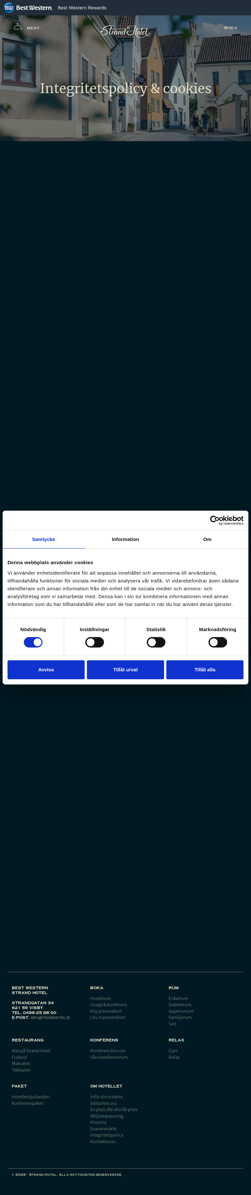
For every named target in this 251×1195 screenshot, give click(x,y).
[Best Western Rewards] (82, 7)
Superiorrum (181, 1011)
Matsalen (21, 1063)
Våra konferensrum (109, 1057)
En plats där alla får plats (114, 1109)
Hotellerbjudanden (31, 1097)
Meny (27, 27)
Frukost (19, 1057)
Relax (174, 1057)
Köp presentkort (106, 1011)
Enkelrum (178, 998)
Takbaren (21, 1070)
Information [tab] (125, 539)
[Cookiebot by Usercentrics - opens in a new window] (214, 520)
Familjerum (180, 1017)
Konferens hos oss (108, 1051)
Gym (173, 1051)
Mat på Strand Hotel (31, 1051)
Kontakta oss (102, 1141)
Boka (230, 27)
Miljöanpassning (107, 1116)
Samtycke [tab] (43, 539)
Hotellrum (100, 998)
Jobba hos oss (103, 1103)
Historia (98, 1122)
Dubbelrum (180, 1004)
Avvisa (46, 669)
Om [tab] (207, 539)
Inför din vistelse (106, 1097)
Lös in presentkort (108, 1017)
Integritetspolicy (106, 1135)
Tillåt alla (204, 669)
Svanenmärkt (103, 1129)
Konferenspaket (27, 1103)
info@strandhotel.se (50, 1018)
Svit (172, 1024)
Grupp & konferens (108, 1004)
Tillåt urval (125, 669)
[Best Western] (28, 8)
